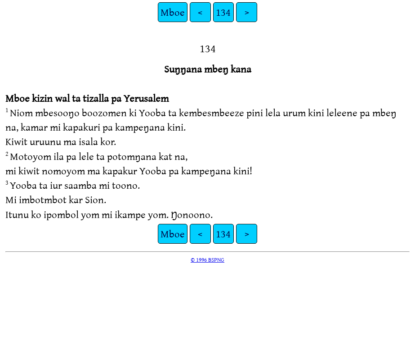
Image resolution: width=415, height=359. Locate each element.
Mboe (173, 12)
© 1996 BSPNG (207, 259)
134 (223, 12)
